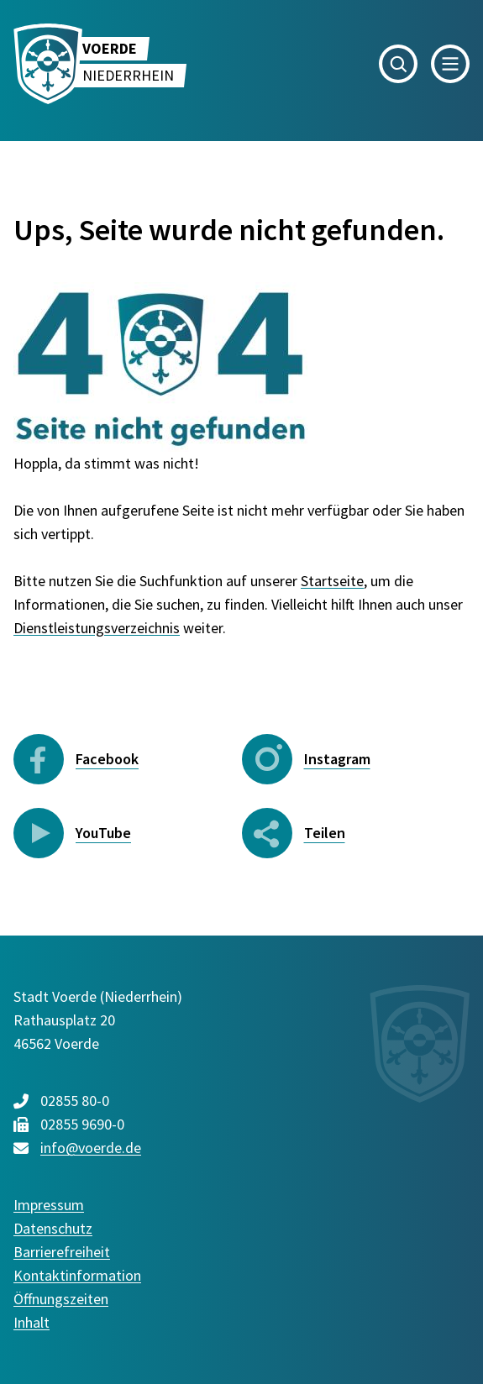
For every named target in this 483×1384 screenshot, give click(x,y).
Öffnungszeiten (60, 1298)
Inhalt (31, 1322)
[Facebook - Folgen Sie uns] (127, 759)
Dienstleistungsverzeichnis (96, 627)
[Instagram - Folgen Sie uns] (356, 759)
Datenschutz (52, 1228)
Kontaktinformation (77, 1275)
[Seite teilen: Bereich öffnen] (294, 833)
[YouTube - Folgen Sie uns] (127, 833)
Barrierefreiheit (61, 1251)
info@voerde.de (90, 1147)
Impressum (48, 1204)
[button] (398, 64)
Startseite (332, 580)
